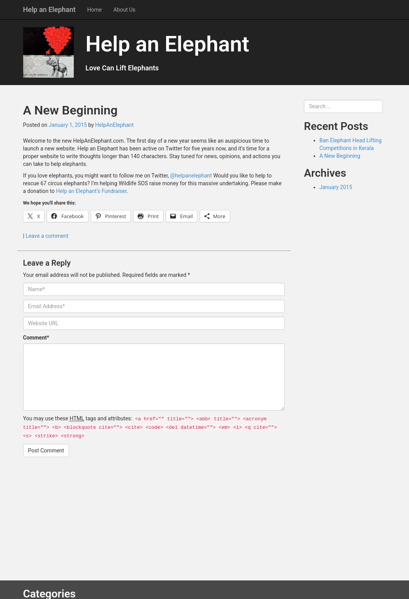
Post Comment (46, 450)
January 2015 (335, 187)
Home (94, 10)
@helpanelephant (191, 175)
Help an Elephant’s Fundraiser (91, 191)
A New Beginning (339, 156)
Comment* (36, 337)
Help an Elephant (49, 9)
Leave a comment (46, 236)
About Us (125, 10)
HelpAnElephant (114, 125)
